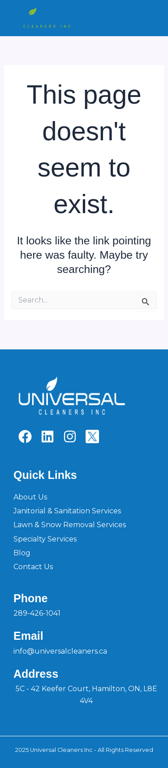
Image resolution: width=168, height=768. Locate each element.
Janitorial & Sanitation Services (67, 511)
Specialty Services (45, 539)
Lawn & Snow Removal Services (69, 524)
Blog (21, 553)
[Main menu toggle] (149, 18)
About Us (30, 497)
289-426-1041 (36, 613)
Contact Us (33, 566)
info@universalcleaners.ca (60, 651)
